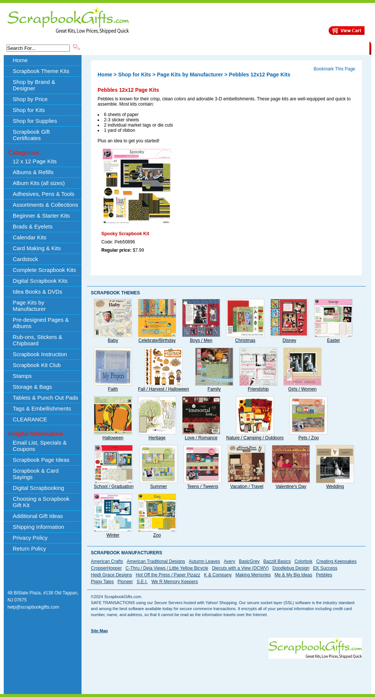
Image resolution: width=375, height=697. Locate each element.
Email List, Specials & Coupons (40, 445)
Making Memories (253, 575)
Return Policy (29, 548)
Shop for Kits (29, 110)
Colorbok (304, 561)
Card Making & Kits (37, 248)
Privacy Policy (30, 537)
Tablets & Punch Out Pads (45, 397)
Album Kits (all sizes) (39, 183)
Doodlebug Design (291, 568)
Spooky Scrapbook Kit (125, 233)
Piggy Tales (102, 581)
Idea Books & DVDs (37, 291)
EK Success (325, 568)
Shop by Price (219, 47)
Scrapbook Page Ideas (41, 460)
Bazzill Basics (277, 561)
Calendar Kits (29, 237)
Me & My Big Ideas (293, 575)
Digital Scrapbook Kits (40, 281)
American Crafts (107, 561)
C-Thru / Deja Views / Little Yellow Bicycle (167, 568)
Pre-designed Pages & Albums (41, 322)
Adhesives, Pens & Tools (43, 194)
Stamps (22, 376)
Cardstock (25, 259)
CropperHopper (106, 568)
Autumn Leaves (204, 561)
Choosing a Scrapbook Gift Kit (41, 502)
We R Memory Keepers (174, 581)
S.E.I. (142, 581)
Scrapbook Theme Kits (109, 47)
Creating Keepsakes (336, 561)
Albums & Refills (33, 172)
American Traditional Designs (156, 561)
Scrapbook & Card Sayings (36, 473)
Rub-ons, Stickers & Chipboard (37, 340)
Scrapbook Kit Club (37, 365)
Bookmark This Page (334, 69)
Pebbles (324, 575)
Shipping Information (291, 47)
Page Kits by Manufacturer (29, 305)
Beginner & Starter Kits (41, 215)
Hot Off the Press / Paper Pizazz (168, 575)
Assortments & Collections (45, 204)
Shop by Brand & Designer (169, 47)
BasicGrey (249, 561)
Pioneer (125, 581)
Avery (229, 561)
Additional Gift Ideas (38, 516)
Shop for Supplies (35, 121)
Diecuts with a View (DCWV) (240, 568)
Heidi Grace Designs (111, 575)
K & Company (218, 575)
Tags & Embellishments (42, 408)
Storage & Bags (32, 387)
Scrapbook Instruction (40, 354)
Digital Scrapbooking (38, 488)
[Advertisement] (115, 661)
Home (20, 60)
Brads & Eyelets (33, 226)
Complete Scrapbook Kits (44, 270)
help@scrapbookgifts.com (33, 607)
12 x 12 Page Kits (35, 161)
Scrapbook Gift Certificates (31, 134)
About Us (251, 47)
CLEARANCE (335, 47)
